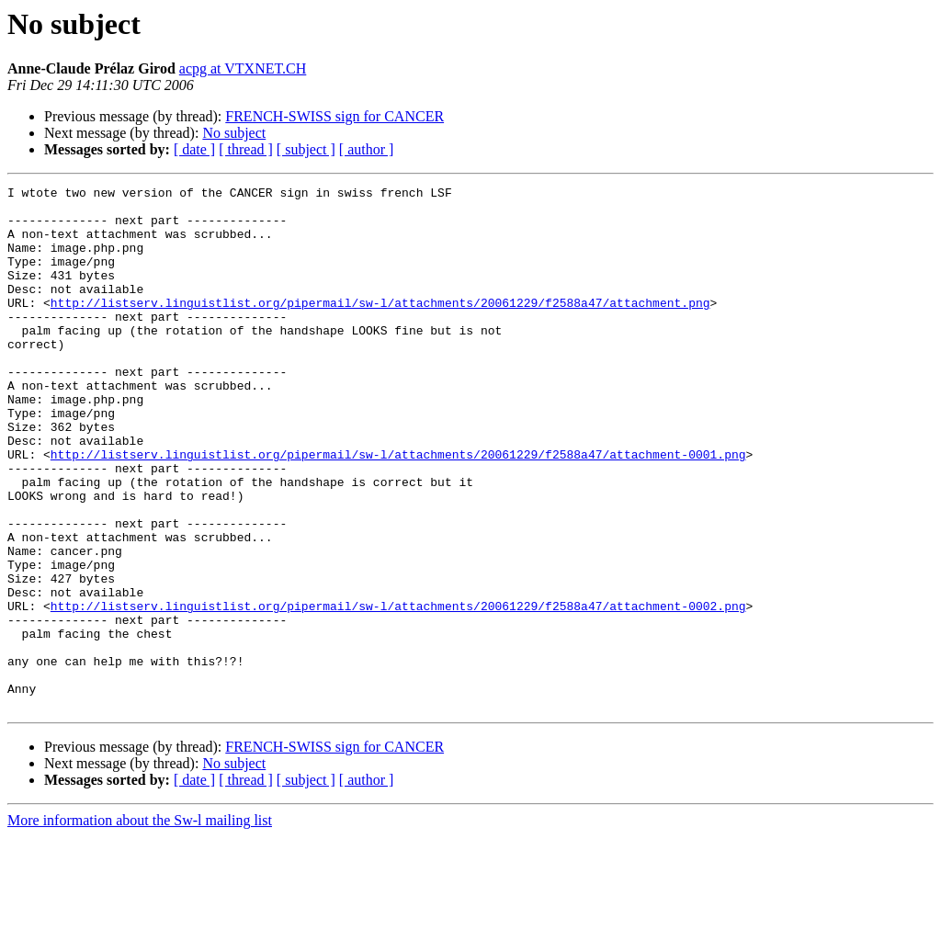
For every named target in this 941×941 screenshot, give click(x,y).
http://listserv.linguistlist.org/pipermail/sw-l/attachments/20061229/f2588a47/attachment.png (380, 327)
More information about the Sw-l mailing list (139, 925)
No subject (234, 133)
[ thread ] (246, 149)
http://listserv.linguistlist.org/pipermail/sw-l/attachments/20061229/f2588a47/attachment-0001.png (398, 509)
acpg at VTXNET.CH (242, 68)
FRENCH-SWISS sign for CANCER (334, 116)
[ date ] (194, 149)
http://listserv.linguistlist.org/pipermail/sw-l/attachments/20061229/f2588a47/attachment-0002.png (398, 691)
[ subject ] (306, 149)
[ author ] (366, 149)
